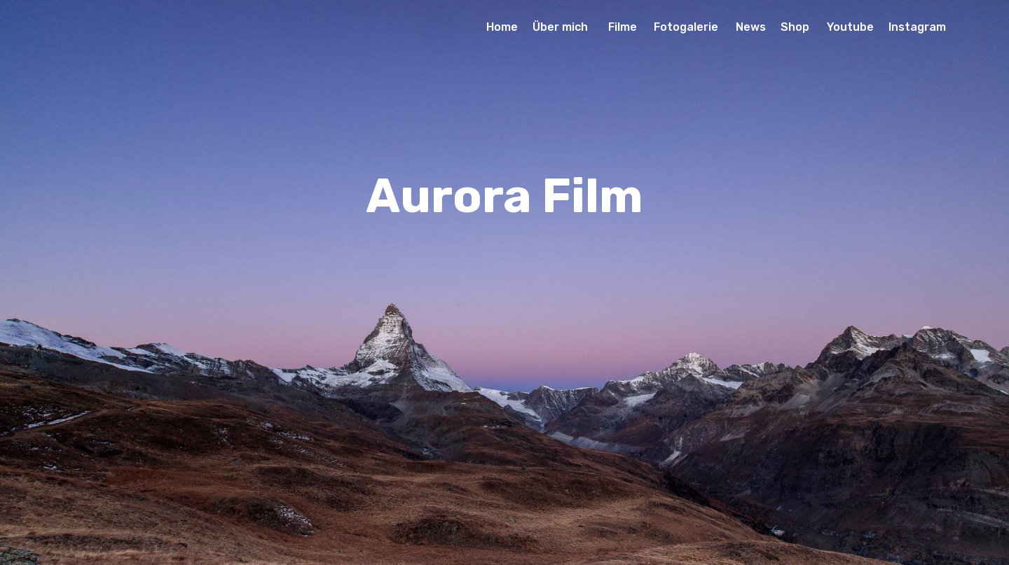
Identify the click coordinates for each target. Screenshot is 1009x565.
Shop (796, 27)
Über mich (563, 27)
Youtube (850, 27)
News (751, 27)
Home (502, 27)
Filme (624, 27)
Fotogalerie (687, 27)
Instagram (917, 27)
